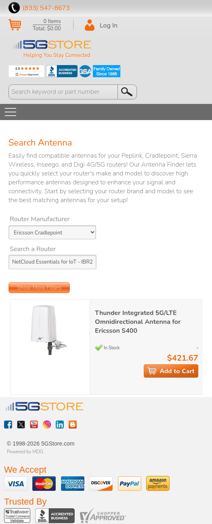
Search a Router (33, 249)
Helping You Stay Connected (56, 55)
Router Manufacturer (39, 219)
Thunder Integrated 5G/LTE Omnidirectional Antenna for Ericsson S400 (138, 321)
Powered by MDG (25, 451)
